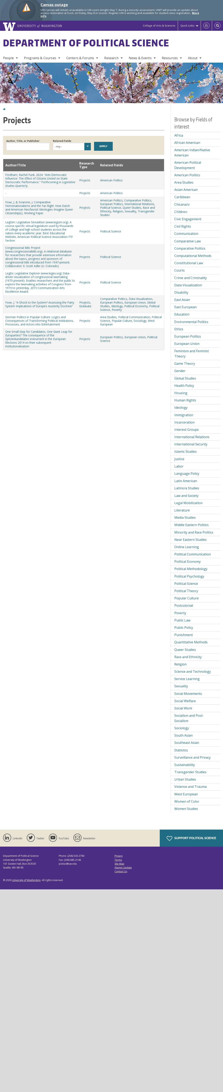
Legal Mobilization (188, 503)
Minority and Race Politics (193, 532)
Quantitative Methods (191, 642)
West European (186, 794)
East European (185, 307)
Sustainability (184, 765)
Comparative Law (187, 241)
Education (181, 314)
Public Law (182, 620)
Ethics (178, 329)
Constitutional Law (188, 263)
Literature (182, 510)
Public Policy (183, 627)
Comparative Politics (137, 200)
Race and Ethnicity (188, 657)
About (192, 58)
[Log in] (206, 26)
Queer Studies (132, 208)
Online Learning (186, 547)
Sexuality (130, 211)
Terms (118, 860)
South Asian (183, 735)
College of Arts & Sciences (159, 25)
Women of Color (186, 801)
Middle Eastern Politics (191, 525)
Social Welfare (185, 701)
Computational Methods (192, 255)
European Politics (111, 204)
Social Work (183, 708)
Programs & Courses (40, 58)
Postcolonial (183, 605)
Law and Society (186, 495)
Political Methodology (190, 569)
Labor (178, 466)
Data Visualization (140, 299)
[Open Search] (217, 26)
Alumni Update (123, 867)
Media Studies (185, 517)
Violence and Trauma (190, 786)
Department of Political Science (86, 42)
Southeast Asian (186, 742)
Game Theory (184, 363)
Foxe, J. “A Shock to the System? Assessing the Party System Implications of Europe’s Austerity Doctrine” (39, 304)
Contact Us (121, 871)
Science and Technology (192, 671)
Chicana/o (182, 204)
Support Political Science (191, 838)
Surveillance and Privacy (192, 757)
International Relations (139, 204)
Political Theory (186, 591)
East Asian (182, 299)
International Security (190, 444)
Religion (118, 211)
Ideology (117, 306)
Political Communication (134, 317)
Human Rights (185, 400)
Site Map (119, 863)
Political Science (110, 208)
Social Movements (188, 693)
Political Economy (136, 306)
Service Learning (187, 679)
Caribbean (182, 197)
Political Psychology (189, 576)
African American (187, 142)
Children (180, 212)
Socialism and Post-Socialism (189, 718)
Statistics (181, 750)
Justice (179, 459)
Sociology (140, 321)
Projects (84, 180)
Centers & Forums (80, 58)
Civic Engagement (187, 219)
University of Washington (26, 880)
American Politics (111, 180)
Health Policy (184, 385)
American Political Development (187, 165)
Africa (178, 135)
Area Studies (108, 317)
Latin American (185, 481)
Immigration (183, 415)
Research (111, 58)
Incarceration (184, 422)
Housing (180, 393)
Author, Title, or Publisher (23, 141)
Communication (186, 233)
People (8, 58)
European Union (135, 302)
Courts (179, 270)
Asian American (186, 189)
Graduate (85, 306)
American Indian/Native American (192, 152)
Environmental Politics (191, 322)
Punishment (183, 635)
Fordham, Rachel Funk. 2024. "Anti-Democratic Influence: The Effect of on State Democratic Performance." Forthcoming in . (40, 180)
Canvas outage (54, 4)
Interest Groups (186, 429)
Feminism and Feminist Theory (191, 353)
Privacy (119, 856)
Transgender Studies (190, 772)
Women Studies (186, 808)
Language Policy (186, 473)
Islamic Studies (185, 451)
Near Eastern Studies (190, 539)
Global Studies (185, 378)
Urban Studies (185, 779)
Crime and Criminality (190, 278)
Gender (179, 371)
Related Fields (62, 141)
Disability (181, 292)
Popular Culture (122, 321)
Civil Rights (182, 226)
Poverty (117, 310)
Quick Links (187, 25)
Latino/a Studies (186, 488)
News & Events (140, 58)
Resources (170, 58)
